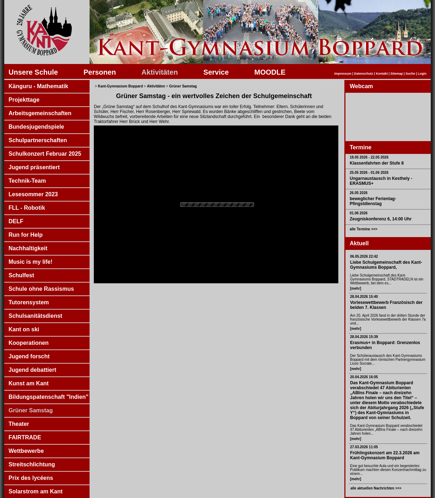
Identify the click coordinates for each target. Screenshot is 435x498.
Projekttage (24, 100)
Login (422, 73)
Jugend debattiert (32, 370)
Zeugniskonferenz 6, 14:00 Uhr (381, 218)
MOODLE (270, 72)
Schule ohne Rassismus (41, 289)
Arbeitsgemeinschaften (40, 113)
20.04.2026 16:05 (364, 377)
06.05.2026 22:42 (364, 256)
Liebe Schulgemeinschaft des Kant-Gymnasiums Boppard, (386, 265)
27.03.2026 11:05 (364, 447)
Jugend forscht (29, 356)
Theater (19, 424)
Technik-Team (27, 181)
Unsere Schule (33, 72)
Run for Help (26, 235)
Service (216, 72)
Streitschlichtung (32, 464)
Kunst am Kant (29, 383)
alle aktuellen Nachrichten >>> (376, 488)
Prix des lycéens (31, 478)
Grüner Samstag (31, 410)
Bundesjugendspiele (36, 127)
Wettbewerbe (26, 451)
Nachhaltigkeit (28, 248)
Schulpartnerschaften (38, 140)
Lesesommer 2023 (33, 194)
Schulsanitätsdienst (35, 316)
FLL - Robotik (27, 208)
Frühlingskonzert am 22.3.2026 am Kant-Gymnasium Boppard (384, 455)
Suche (410, 73)
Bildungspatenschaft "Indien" (48, 397)
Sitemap (396, 73)
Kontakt (382, 73)
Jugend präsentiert (34, 167)
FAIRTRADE (25, 437)
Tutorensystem (29, 302)
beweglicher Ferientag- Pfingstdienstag (373, 201)
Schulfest (21, 275)
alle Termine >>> (363, 229)
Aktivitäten (159, 72)
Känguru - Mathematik (38, 86)
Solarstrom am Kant (36, 491)
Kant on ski (24, 329)
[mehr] (355, 288)
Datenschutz (363, 73)
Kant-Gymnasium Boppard (120, 86)
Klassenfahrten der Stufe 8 (377, 163)
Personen (100, 72)
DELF (16, 221)
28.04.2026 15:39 (364, 337)
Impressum (342, 73)
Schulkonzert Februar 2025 (45, 154)
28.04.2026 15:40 (364, 297)
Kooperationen (29, 343)
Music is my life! (31, 262)
